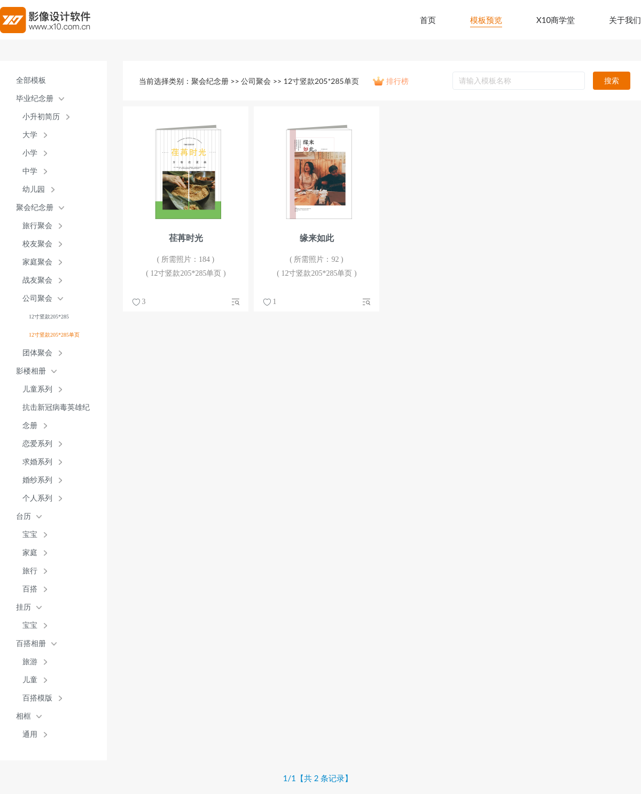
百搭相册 (31, 644)
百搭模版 (37, 698)
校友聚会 (37, 244)
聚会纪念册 (34, 208)
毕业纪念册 (34, 99)
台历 (23, 516)
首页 (428, 20)
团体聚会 (37, 353)
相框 (23, 716)
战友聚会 (37, 280)
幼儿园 (33, 189)
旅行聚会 (37, 226)
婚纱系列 (37, 480)
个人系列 (37, 498)
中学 (29, 171)
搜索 (611, 80)
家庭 (29, 553)
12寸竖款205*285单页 (54, 335)
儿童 (29, 680)
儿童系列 (37, 389)
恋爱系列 (37, 444)
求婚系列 (37, 462)
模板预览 (486, 20)
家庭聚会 (37, 262)
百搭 (29, 589)
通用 (29, 734)
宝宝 (29, 535)
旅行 (29, 571)
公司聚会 (37, 298)
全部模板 (31, 80)
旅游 (29, 662)
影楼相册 (31, 371)
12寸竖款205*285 (49, 317)
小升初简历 (41, 117)
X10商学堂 (555, 20)
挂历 (23, 607)
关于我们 (625, 20)
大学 (29, 135)
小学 (29, 153)
